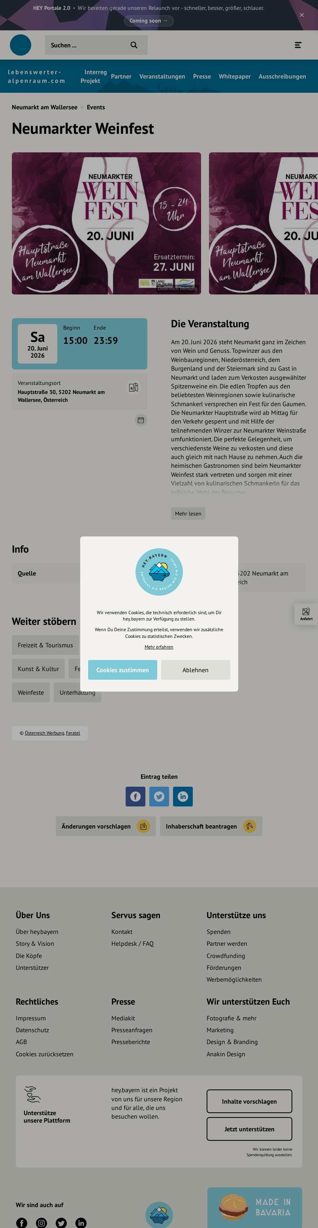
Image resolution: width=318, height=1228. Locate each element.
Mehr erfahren (159, 647)
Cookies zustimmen (122, 670)
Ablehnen (196, 670)
